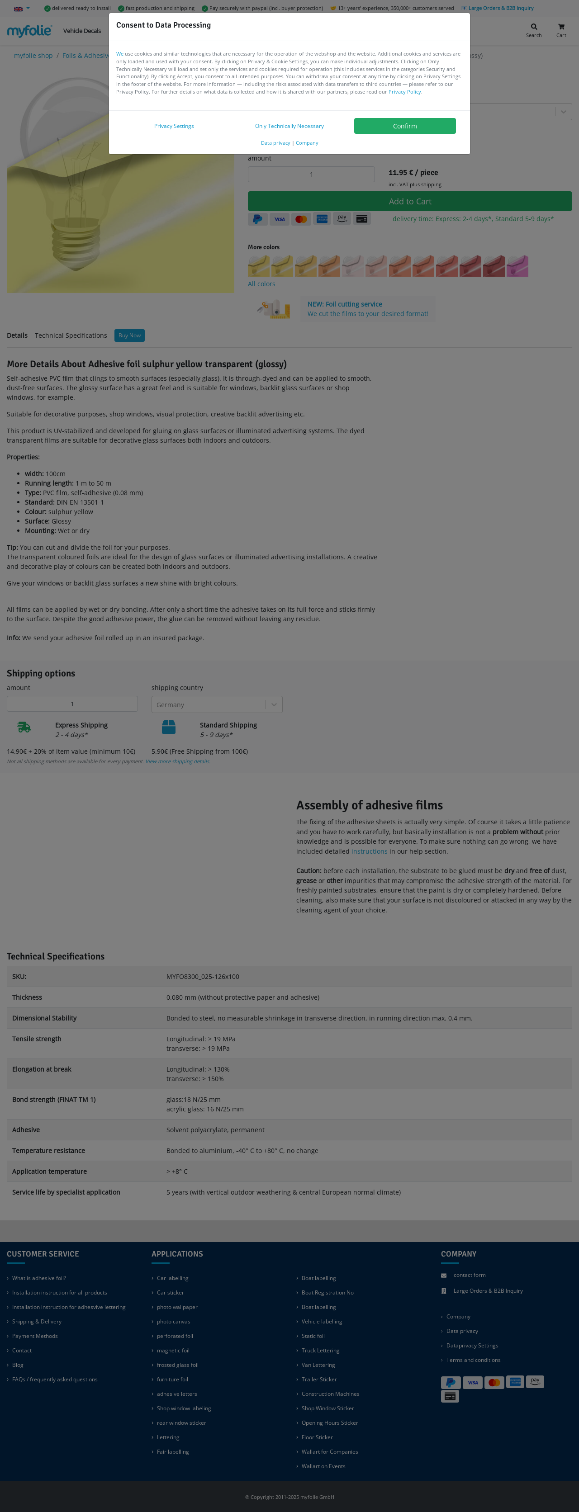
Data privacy (275, 142)
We (119, 53)
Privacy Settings (174, 126)
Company (307, 142)
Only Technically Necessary (289, 126)
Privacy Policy (405, 91)
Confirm (405, 126)
